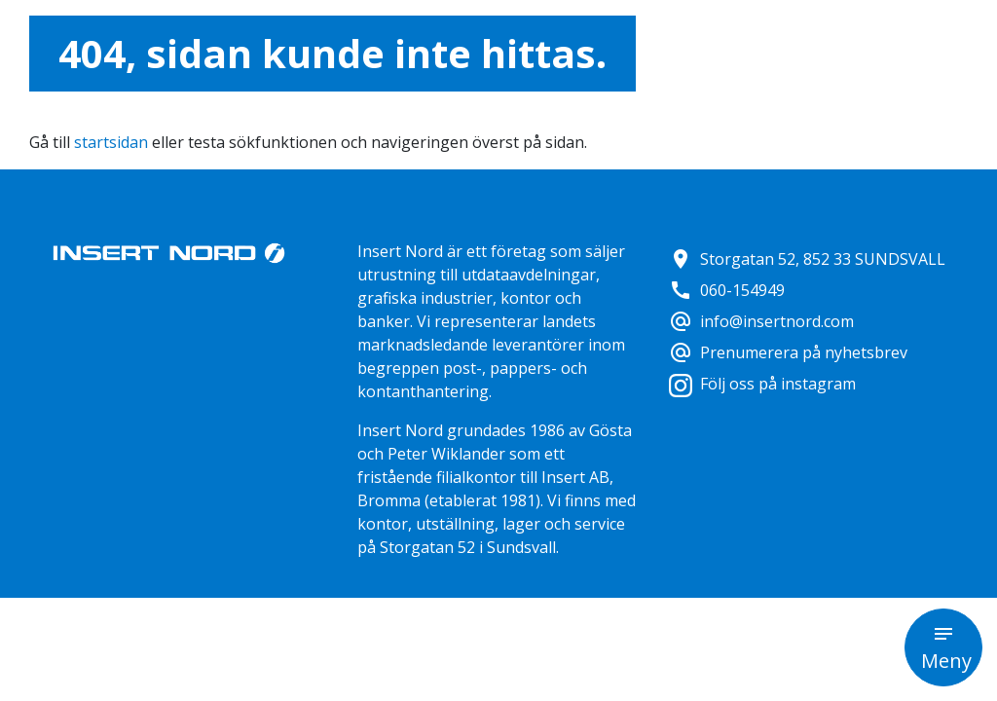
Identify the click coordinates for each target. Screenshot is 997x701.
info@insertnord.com (761, 321)
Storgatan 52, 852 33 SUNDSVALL (807, 259)
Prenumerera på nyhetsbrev (788, 352)
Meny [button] (946, 660)
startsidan (111, 142)
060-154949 (727, 290)
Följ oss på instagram (762, 383)
